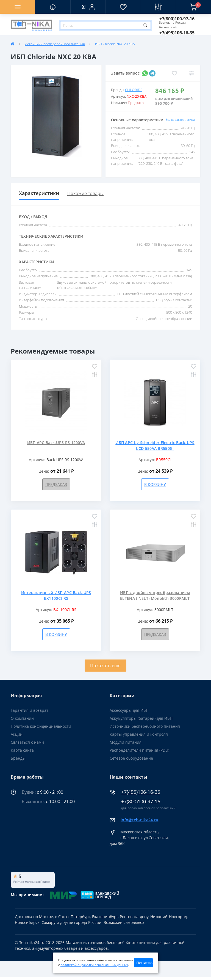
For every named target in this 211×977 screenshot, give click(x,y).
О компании (22, 718)
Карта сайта (22, 750)
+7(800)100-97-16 (140, 801)
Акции (17, 734)
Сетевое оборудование (131, 758)
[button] (88, 7)
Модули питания (125, 742)
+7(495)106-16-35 (140, 792)
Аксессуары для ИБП (129, 710)
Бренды (18, 758)
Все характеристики (180, 119)
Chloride (133, 89)
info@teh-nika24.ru (139, 819)
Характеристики (39, 193)
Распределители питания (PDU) (139, 750)
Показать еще (105, 666)
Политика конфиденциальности (41, 726)
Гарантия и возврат (29, 710)
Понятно (144, 962)
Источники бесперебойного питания (55, 44)
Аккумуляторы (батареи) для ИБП (141, 718)
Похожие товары (85, 193)
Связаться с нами (27, 742)
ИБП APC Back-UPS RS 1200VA (56, 442)
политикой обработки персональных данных (94, 965)
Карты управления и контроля (139, 734)
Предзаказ (56, 484)
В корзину (155, 484)
